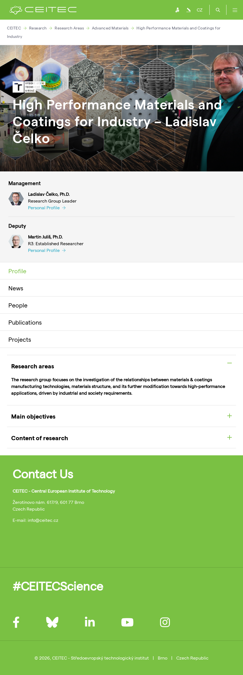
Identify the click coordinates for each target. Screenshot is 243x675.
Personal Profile (47, 207)
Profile (17, 270)
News (15, 287)
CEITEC (14, 28)
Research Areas (69, 28)
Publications (25, 322)
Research (38, 28)
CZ (199, 9)
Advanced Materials (110, 28)
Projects (19, 339)
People (17, 305)
